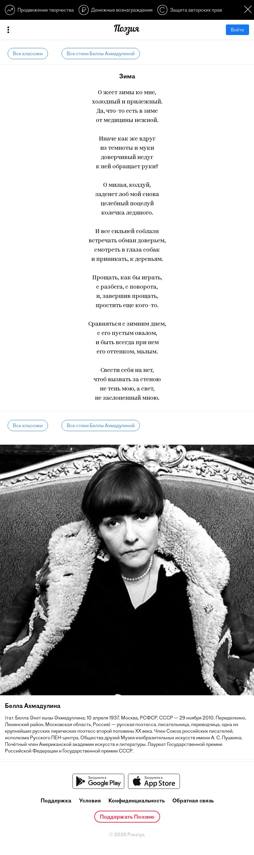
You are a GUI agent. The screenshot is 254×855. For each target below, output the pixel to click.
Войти (237, 30)
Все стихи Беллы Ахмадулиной (101, 54)
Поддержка (56, 800)
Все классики (28, 54)
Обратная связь (193, 800)
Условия (90, 800)
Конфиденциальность (136, 800)
